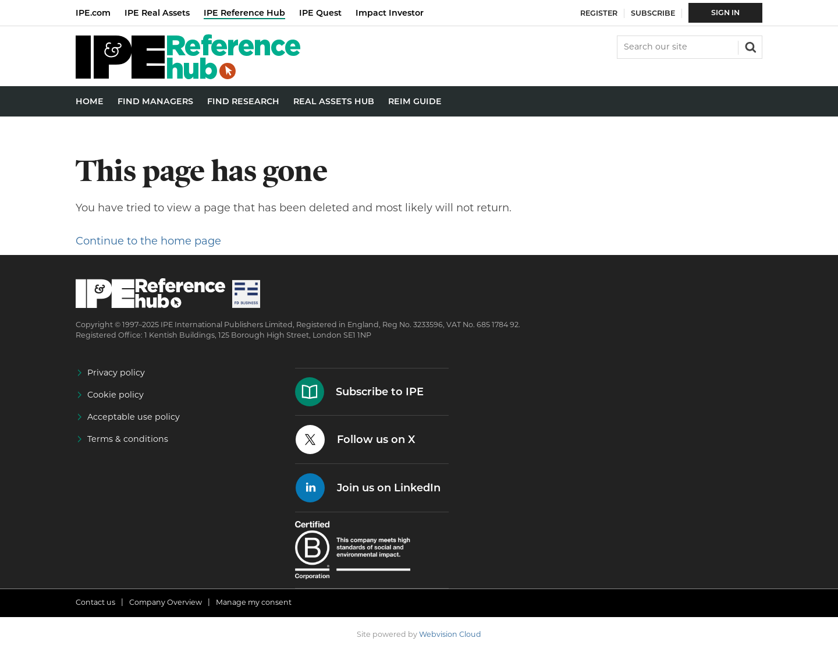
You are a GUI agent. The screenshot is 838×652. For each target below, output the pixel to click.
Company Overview (165, 602)
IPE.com (93, 13)
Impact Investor (390, 13)
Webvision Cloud (450, 634)
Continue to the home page (148, 241)
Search (749, 46)
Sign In (725, 12)
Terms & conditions (127, 439)
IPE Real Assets (157, 13)
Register (598, 13)
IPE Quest (320, 13)
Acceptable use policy (133, 417)
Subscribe (653, 13)
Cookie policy (115, 394)
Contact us (95, 602)
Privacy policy (116, 372)
